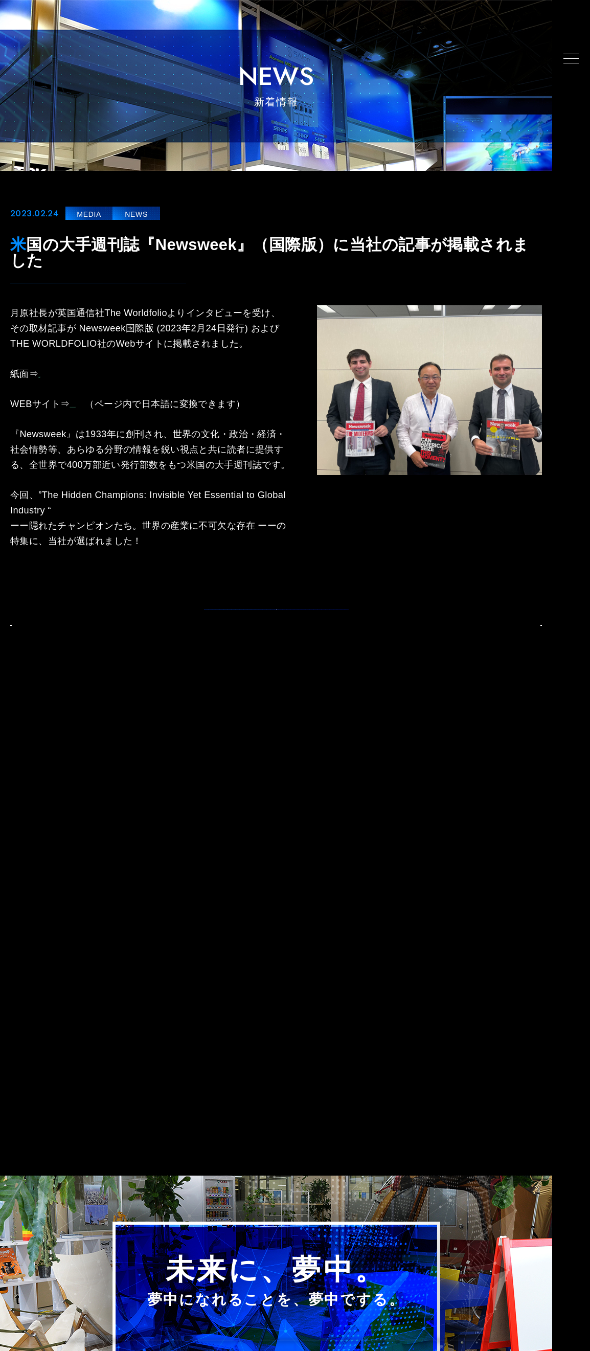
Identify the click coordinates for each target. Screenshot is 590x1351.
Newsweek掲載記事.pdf (88, 374)
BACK (40, 647)
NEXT (512, 647)
